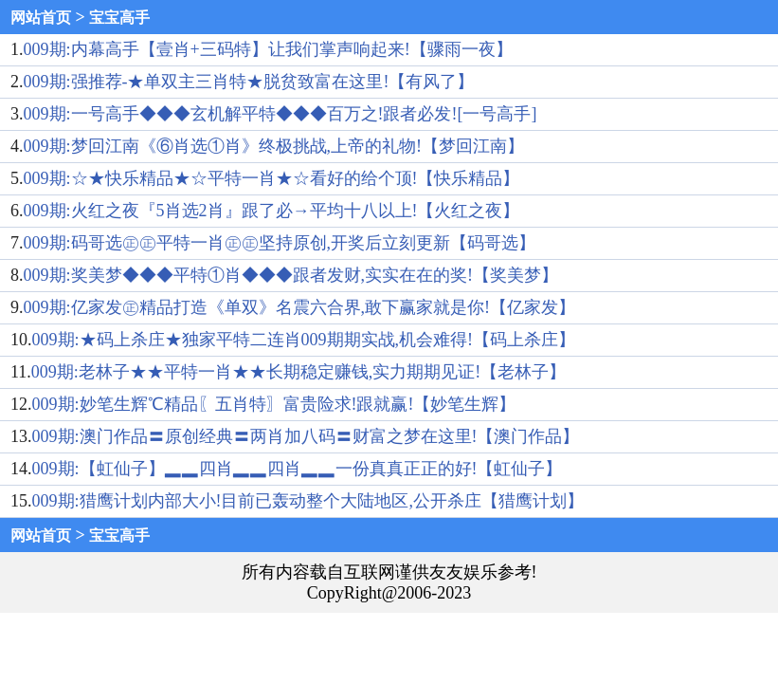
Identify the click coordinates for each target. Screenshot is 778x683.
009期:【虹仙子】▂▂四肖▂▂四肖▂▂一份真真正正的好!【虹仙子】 (297, 468)
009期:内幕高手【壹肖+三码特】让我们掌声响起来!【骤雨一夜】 (268, 49)
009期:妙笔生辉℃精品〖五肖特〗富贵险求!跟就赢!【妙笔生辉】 (274, 404)
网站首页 (40, 17)
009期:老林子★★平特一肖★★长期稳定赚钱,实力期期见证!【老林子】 (299, 371)
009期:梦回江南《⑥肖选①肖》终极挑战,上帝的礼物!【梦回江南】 (274, 146)
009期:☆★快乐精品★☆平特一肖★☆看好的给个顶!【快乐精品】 (272, 178)
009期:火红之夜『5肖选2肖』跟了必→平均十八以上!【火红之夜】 (272, 210)
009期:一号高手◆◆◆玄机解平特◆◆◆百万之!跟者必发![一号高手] (280, 113)
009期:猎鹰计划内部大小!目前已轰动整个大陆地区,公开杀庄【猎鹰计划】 (308, 500)
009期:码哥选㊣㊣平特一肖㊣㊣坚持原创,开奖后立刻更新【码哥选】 (280, 242)
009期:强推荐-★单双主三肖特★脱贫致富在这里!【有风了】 (249, 81)
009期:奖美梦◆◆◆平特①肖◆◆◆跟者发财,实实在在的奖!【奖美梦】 (291, 275)
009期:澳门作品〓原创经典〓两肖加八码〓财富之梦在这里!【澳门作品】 (306, 436)
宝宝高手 (119, 17)
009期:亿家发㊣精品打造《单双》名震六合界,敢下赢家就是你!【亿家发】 (300, 307)
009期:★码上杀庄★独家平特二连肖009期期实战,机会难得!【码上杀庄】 (304, 339)
